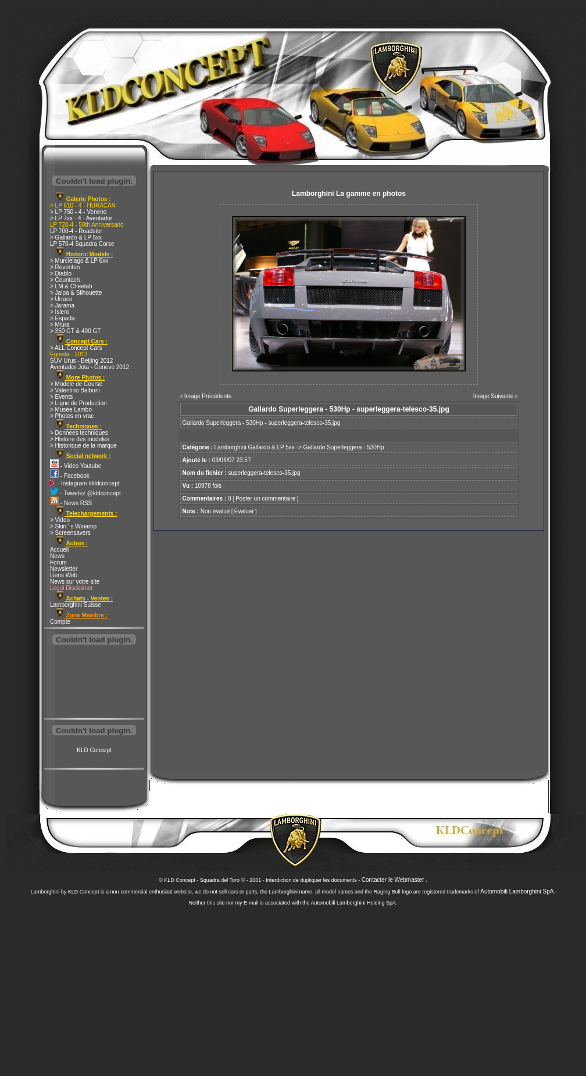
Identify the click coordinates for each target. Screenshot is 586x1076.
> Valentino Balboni (75, 390)
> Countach (65, 280)
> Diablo (61, 273)
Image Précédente (208, 396)
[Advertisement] (94, 682)
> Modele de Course (76, 384)
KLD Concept (94, 750)
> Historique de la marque (83, 445)
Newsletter (63, 569)
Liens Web (63, 575)
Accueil (59, 549)
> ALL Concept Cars (76, 348)
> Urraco (61, 299)
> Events (61, 397)
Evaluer (244, 511)
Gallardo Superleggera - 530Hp (343, 447)
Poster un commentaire (265, 498)
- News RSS (71, 503)
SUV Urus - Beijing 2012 (81, 361)
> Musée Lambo (71, 409)
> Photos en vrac (72, 416)
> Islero (59, 312)
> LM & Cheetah (71, 286)
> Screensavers (70, 533)
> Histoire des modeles (79, 439)
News (57, 556)
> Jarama (62, 305)
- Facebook (70, 476)
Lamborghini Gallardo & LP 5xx (255, 447)
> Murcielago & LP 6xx (79, 261)
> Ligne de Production (78, 403)
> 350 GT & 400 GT (75, 331)
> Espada (62, 318)
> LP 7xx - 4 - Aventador (81, 218)
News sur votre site (74, 581)
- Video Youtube (75, 466)
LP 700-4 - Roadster (76, 231)
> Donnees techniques (79, 433)
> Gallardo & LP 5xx (76, 237)
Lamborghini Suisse (75, 605)
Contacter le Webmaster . (394, 880)
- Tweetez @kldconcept (85, 493)
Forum (58, 562)
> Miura (60, 324)
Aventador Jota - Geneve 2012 (89, 367)
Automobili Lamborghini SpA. (517, 891)
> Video (60, 520)
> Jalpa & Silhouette (76, 292)
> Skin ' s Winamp (73, 526)
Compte (60, 622)
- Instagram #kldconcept (85, 483)
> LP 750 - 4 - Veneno (78, 212)
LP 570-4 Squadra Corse (82, 244)
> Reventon (65, 267)
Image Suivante (493, 396)
